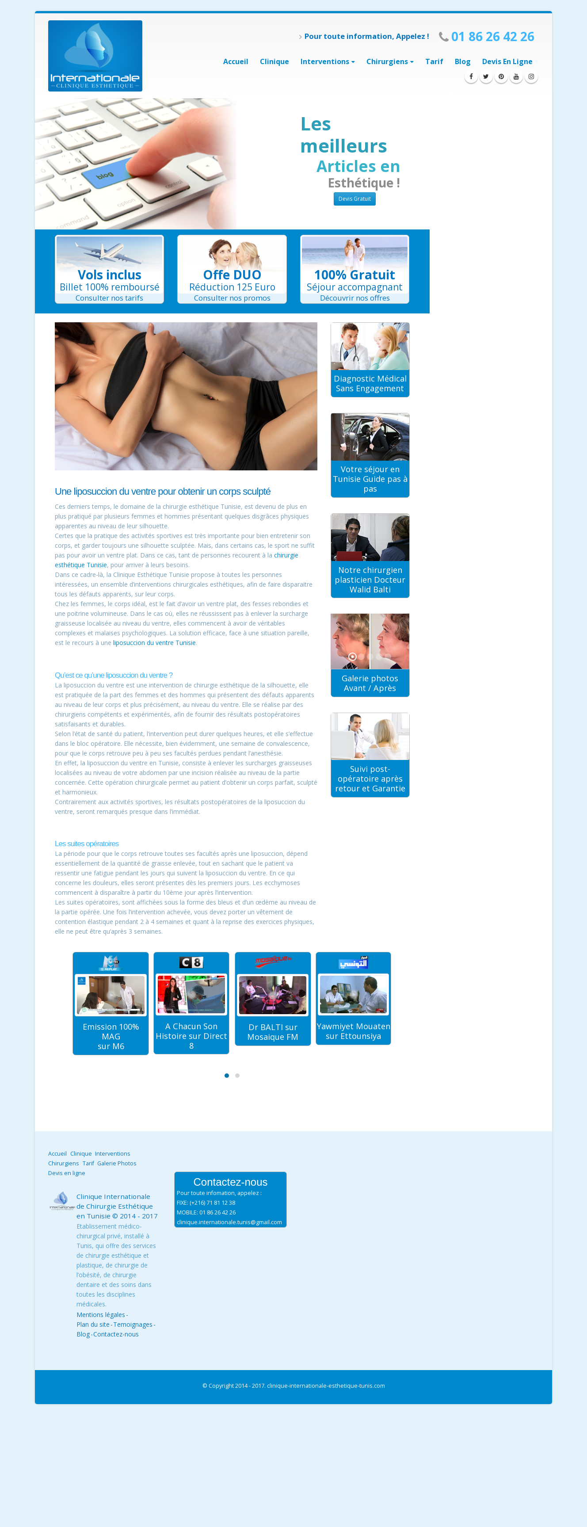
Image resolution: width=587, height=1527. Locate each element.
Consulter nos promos (232, 298)
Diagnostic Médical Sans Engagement (370, 383)
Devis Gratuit (355, 198)
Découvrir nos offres (355, 298)
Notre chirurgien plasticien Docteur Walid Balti (370, 580)
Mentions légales (100, 1314)
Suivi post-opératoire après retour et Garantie (370, 779)
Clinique (274, 61)
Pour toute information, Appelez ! (364, 36)
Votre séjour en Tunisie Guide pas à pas (370, 479)
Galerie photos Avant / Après (370, 683)
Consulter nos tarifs (109, 298)
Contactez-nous (116, 1334)
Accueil (235, 61)
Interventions (112, 1153)
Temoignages (132, 1324)
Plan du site (93, 1324)
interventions (325, 61)
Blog (463, 61)
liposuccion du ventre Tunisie (154, 642)
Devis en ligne (507, 61)
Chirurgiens (387, 61)
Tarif (434, 61)
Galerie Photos (117, 1163)
